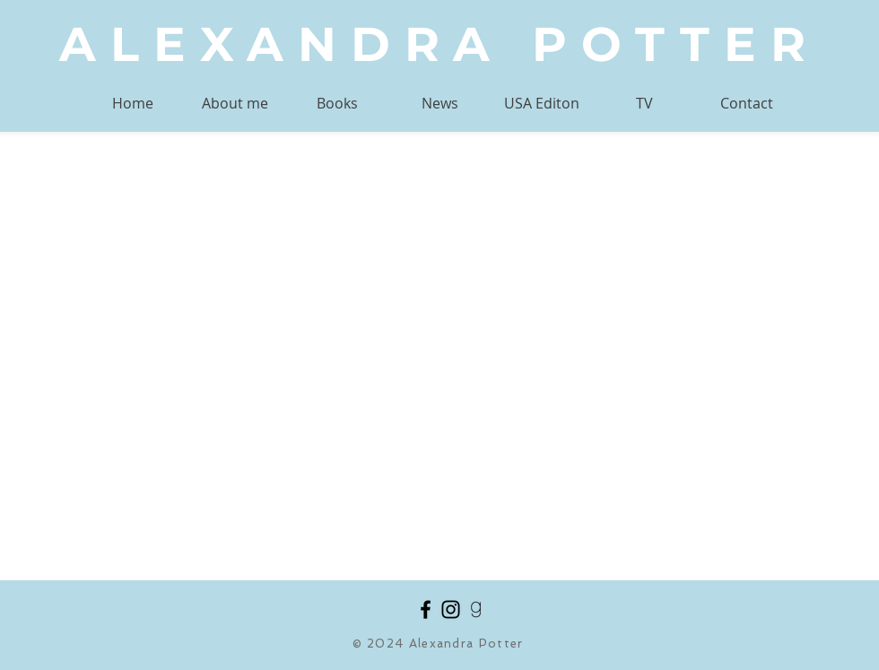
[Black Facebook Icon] (425, 609)
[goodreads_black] (476, 609)
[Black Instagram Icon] (451, 609)
